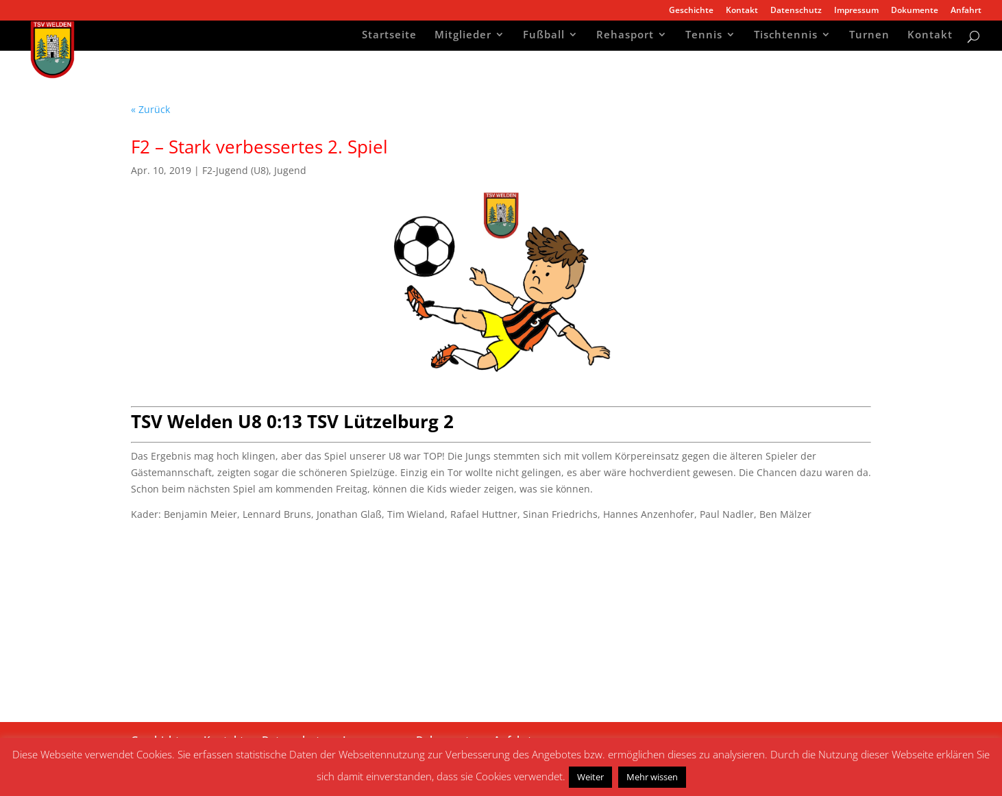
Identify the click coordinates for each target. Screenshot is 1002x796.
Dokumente (914, 11)
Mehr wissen (652, 777)
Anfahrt (966, 11)
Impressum (856, 11)
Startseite (389, 36)
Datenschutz (796, 11)
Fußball (544, 36)
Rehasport (625, 36)
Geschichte (691, 11)
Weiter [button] (590, 777)
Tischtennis (786, 36)
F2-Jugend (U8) (235, 170)
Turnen (869, 36)
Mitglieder (463, 36)
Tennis (703, 36)
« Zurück (150, 109)
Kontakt (742, 11)
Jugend (290, 170)
